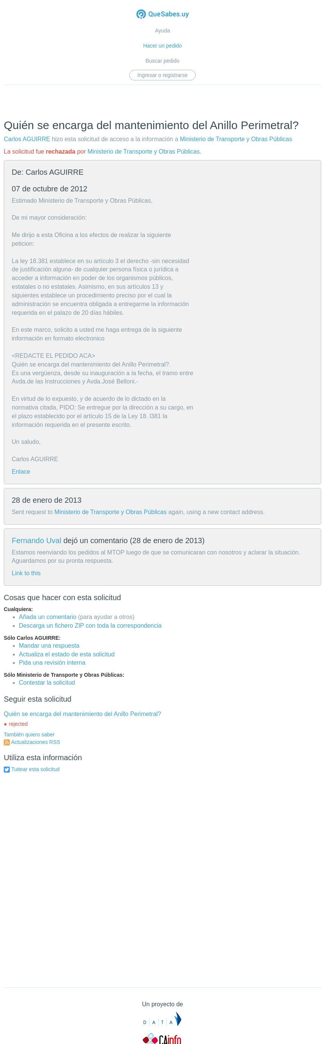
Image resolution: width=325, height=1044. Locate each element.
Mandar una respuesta (49, 645)
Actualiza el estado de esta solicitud (67, 654)
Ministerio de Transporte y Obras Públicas (236, 139)
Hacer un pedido (162, 46)
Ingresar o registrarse (162, 75)
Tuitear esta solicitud (35, 769)
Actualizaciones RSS (35, 742)
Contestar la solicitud (47, 682)
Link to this (26, 573)
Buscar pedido (162, 61)
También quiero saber (29, 734)
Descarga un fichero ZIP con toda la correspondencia (90, 625)
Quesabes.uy (162, 14)
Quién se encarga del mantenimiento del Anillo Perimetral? (82, 714)
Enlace (21, 471)
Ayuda (162, 31)
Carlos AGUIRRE (27, 139)
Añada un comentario (47, 617)
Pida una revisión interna (52, 662)
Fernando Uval (36, 540)
